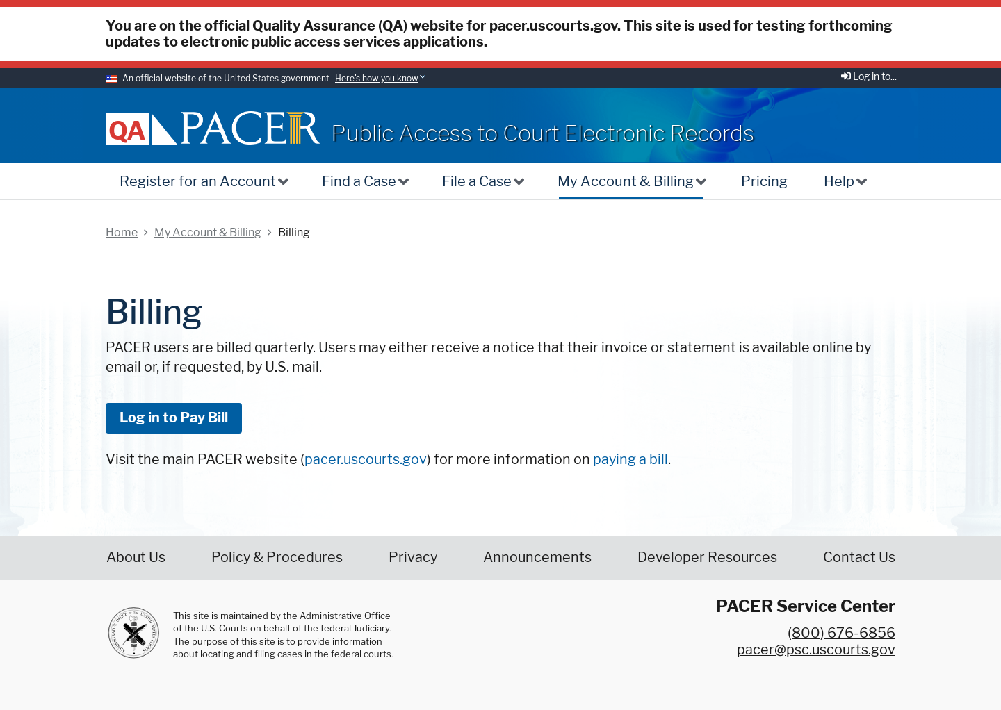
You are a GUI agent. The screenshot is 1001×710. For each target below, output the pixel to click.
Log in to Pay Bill (174, 417)
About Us (135, 557)
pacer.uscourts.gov (365, 459)
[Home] (250, 127)
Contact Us (859, 557)
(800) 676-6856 (841, 633)
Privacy (413, 557)
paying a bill (630, 459)
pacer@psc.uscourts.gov (816, 649)
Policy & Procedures (277, 557)
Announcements (537, 557)
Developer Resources (707, 557)
